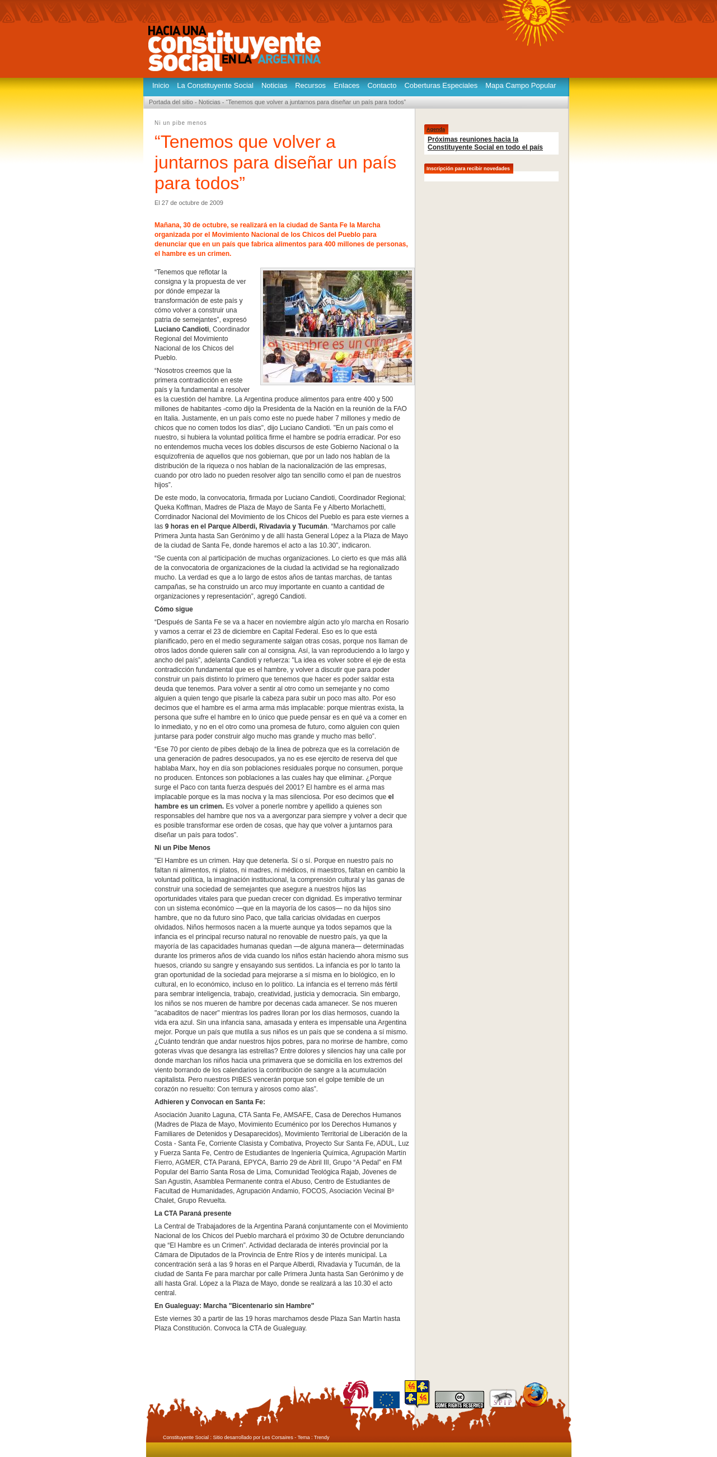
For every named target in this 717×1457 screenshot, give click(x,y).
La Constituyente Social (215, 85)
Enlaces (346, 85)
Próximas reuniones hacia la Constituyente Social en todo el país (485, 143)
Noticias (274, 85)
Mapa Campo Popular (520, 85)
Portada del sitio (171, 102)
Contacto (381, 85)
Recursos (310, 85)
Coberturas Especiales (440, 85)
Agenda (436, 129)
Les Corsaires (277, 1437)
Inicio (160, 85)
